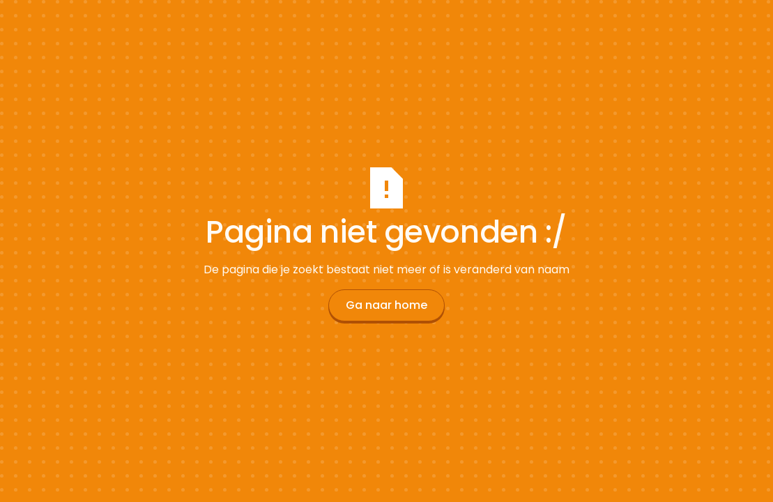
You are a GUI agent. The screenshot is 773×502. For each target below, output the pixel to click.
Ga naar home (386, 305)
